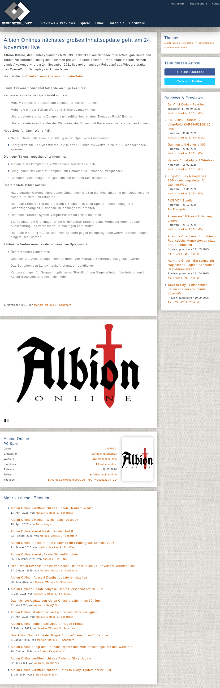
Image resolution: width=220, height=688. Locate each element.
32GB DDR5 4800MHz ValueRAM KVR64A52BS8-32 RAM (189, 124)
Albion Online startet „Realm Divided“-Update (44, 554)
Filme (99, 23)
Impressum (177, 3)
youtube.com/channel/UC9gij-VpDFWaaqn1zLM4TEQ (83, 479)
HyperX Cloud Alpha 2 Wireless (191, 160)
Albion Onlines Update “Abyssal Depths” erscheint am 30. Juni (57, 589)
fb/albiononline (107, 464)
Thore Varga (43, 524)
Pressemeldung (205, 43)
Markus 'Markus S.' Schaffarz (52, 305)
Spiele (85, 23)
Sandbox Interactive (104, 454)
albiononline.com (106, 459)
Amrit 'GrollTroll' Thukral (183, 253)
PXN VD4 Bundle (180, 200)
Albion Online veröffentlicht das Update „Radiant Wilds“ (52, 508)
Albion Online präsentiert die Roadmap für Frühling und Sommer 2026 (62, 543)
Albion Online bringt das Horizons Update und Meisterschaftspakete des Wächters (72, 647)
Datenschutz (198, 3)
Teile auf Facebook (190, 72)
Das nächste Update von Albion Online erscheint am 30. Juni (56, 600)
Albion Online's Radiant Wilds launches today (44, 519)
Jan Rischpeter (177, 209)
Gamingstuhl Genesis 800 (187, 144)
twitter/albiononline (105, 474)
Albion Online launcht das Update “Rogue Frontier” (48, 623)
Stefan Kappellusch (52, 651)
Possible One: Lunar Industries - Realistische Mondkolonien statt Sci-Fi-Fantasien (192, 241)
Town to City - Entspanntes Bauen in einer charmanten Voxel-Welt (188, 289)
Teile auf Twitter (190, 81)
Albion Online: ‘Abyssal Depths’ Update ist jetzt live (49, 577)
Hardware (137, 23)
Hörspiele (116, 23)
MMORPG (110, 448)
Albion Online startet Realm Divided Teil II (42, 531)
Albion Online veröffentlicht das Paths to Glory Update (51, 658)
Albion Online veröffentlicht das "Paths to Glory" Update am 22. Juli (61, 670)
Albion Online (172, 43)
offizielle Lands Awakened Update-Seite (53, 76)
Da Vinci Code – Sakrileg (186, 104)
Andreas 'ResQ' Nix (55, 559)
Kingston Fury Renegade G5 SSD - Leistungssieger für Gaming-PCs (189, 180)
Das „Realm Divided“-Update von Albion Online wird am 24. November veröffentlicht (73, 566)
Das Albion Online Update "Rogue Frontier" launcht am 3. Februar (59, 635)
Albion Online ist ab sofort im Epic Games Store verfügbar (54, 612)
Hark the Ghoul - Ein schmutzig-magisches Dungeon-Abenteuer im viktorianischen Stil (191, 265)
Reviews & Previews (58, 23)
